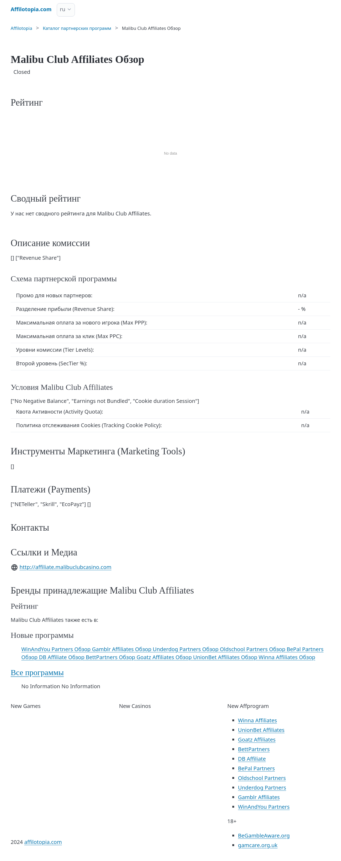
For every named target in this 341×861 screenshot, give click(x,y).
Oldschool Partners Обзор (253, 649)
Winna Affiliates (257, 720)
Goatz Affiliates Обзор (164, 657)
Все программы (37, 672)
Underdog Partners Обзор (186, 649)
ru (62, 9)
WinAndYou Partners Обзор (56, 649)
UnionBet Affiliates (261, 730)
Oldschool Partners (262, 778)
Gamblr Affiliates (259, 797)
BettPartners (254, 749)
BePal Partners (256, 768)
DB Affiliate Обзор (62, 657)
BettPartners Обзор (111, 657)
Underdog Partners (262, 787)
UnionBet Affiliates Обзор (226, 657)
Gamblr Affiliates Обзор (122, 649)
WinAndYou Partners (264, 806)
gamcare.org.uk (257, 845)
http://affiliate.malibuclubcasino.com (65, 567)
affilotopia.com (43, 842)
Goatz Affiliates (256, 739)
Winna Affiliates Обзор (287, 657)
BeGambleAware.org (264, 835)
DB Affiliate (252, 758)
